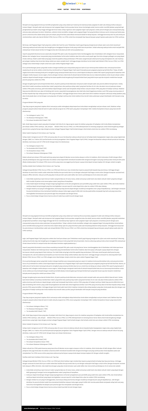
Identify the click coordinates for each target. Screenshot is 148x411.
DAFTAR (66, 9)
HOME (60, 9)
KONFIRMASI (86, 9)
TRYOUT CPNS (75, 9)
